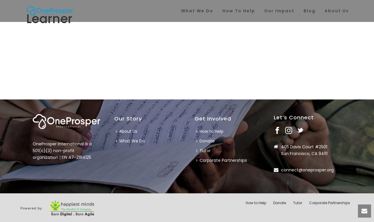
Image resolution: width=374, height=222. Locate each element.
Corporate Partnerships (221, 160)
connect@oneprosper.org (307, 170)
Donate (205, 141)
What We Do (130, 141)
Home (319, 35)
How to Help (210, 131)
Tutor (203, 151)
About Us (126, 131)
